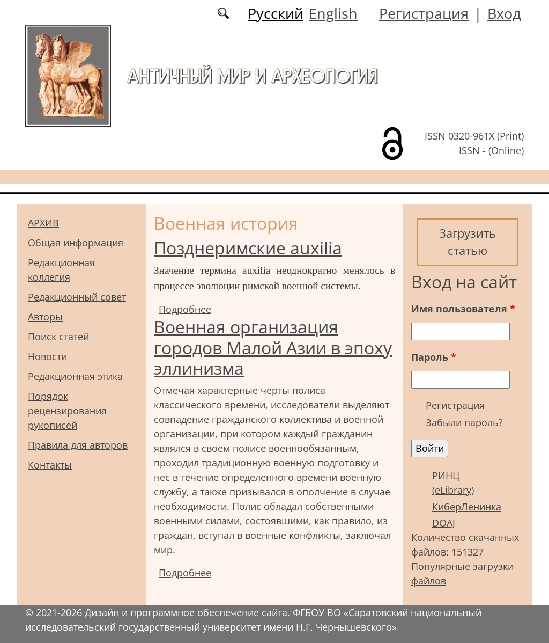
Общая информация (75, 242)
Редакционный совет (77, 296)
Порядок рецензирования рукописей (67, 411)
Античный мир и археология (252, 75)
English (333, 13)
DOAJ (443, 522)
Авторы (45, 316)
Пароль (433, 356)
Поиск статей (58, 336)
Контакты (50, 464)
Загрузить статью (467, 241)
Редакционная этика (75, 376)
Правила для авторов (78, 445)
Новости (47, 356)
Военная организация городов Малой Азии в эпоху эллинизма (273, 347)
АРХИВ (43, 222)
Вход (504, 13)
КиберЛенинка (466, 506)
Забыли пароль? (464, 422)
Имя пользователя (463, 308)
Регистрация (424, 13)
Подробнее (185, 309)
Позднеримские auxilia (248, 247)
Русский (275, 13)
